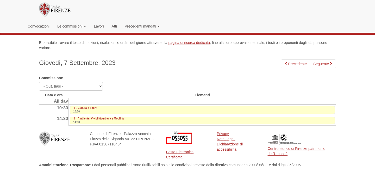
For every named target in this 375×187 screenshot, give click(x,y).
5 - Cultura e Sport (85, 107)
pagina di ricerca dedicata (189, 43)
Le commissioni (71, 26)
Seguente (323, 64)
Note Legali (226, 139)
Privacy (223, 134)
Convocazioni (38, 26)
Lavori (99, 26)
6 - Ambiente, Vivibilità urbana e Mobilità (99, 118)
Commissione (51, 78)
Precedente (295, 64)
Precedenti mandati (142, 26)
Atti (114, 26)
